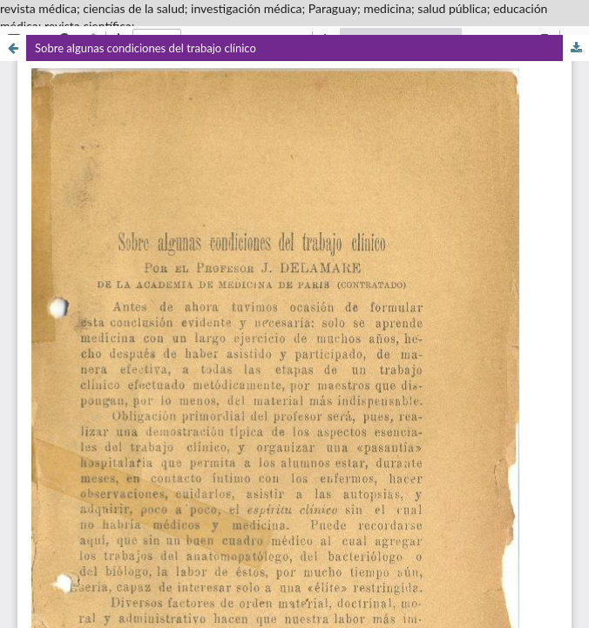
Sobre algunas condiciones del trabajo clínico (145, 48)
